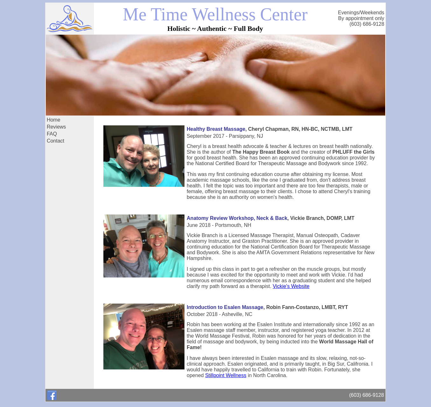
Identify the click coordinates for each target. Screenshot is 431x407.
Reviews (56, 127)
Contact (55, 141)
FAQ (52, 134)
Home (53, 120)
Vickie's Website (291, 286)
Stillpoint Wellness (226, 375)
